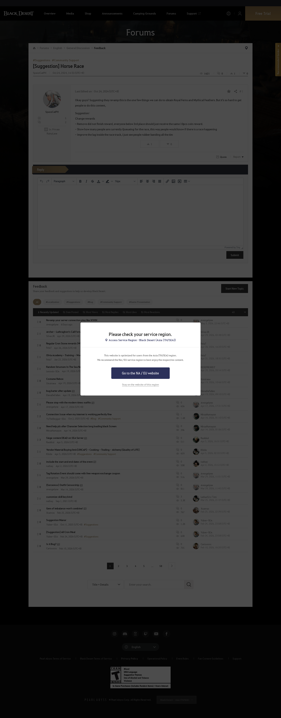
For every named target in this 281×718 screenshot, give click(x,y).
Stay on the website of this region (140, 384)
